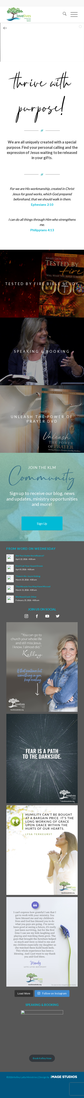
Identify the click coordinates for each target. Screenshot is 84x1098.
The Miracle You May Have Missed (33, 586)
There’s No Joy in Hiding (28, 576)
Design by (55, 1093)
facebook (36, 616)
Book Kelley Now (42, 1058)
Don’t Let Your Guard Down (29, 566)
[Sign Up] (42, 523)
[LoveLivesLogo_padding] (35, 14)
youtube (47, 616)
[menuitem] (63, 14)
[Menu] (72, 14)
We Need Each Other (26, 596)
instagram (26, 616)
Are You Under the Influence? (30, 555)
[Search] (63, 14)
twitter (57, 616)
